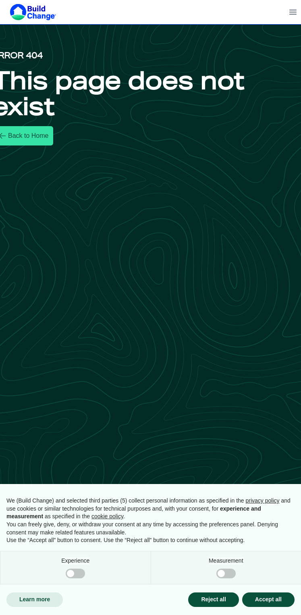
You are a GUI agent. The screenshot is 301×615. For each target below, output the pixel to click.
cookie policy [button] (107, 516)
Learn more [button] (34, 599)
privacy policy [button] (263, 500)
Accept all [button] (268, 599)
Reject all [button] (213, 599)
